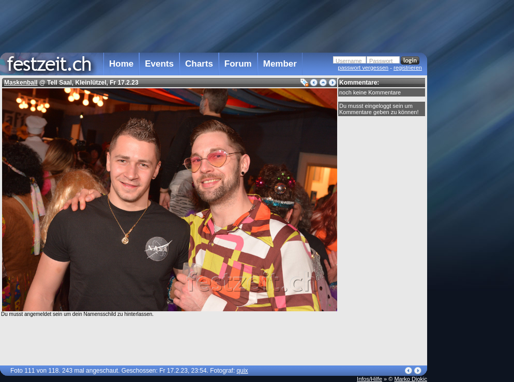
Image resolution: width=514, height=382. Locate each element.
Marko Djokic (410, 379)
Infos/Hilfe (369, 379)
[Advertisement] (213, 25)
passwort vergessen (363, 68)
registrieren (408, 68)
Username (349, 61)
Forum (238, 64)
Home (121, 64)
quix (242, 370)
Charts (199, 64)
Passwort (380, 61)
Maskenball (21, 82)
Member (280, 64)
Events (159, 64)
